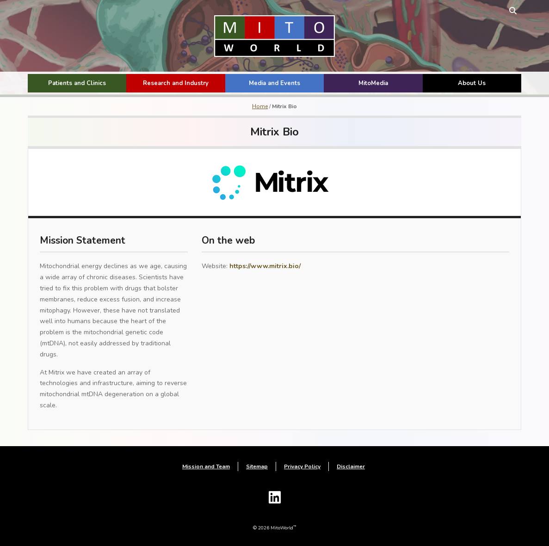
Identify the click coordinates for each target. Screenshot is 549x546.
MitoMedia (373, 83)
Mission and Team (206, 466)
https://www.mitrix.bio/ (265, 266)
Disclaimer (351, 466)
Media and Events (274, 83)
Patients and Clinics (77, 83)
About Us (472, 83)
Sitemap (257, 466)
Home (260, 106)
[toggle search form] (513, 10)
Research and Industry (176, 83)
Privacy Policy (302, 466)
